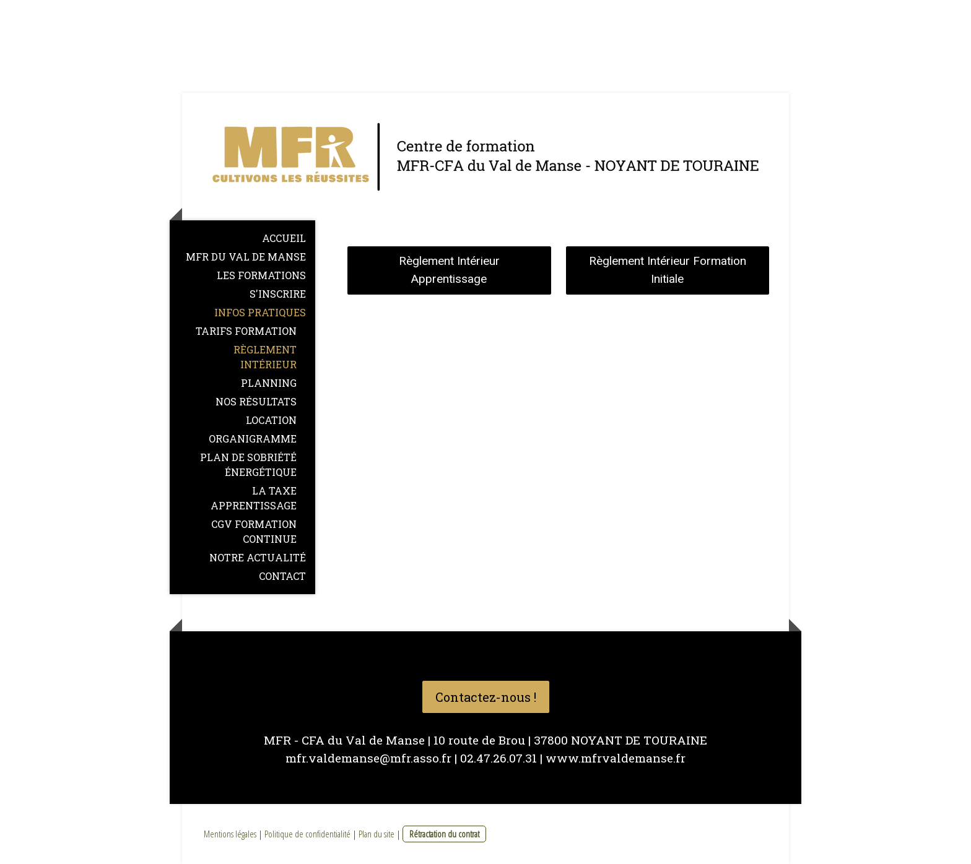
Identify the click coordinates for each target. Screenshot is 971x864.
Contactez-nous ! (485, 697)
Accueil (284, 237)
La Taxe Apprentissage (254, 498)
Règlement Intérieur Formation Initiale (667, 270)
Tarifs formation (246, 330)
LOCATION (271, 419)
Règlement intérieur (265, 357)
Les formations (261, 275)
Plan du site (376, 833)
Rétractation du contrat (444, 833)
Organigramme (253, 438)
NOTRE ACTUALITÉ (257, 557)
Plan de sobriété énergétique (248, 464)
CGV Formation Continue (254, 531)
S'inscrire (278, 293)
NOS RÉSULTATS (256, 401)
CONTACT (282, 575)
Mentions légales (230, 833)
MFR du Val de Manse (246, 256)
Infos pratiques (260, 312)
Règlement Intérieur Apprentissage (449, 270)
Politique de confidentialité (307, 833)
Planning (269, 382)
